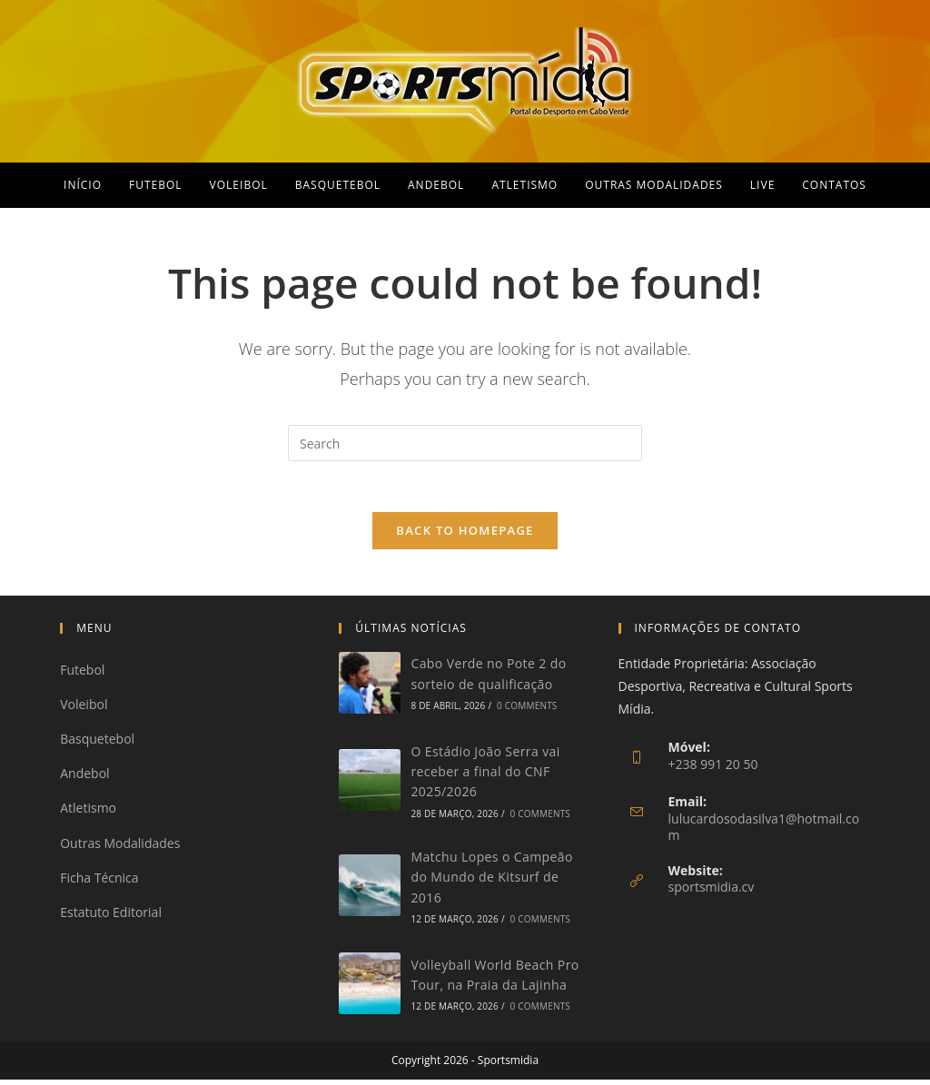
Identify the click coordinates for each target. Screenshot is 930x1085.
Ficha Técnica (99, 882)
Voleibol (83, 708)
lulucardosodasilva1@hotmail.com (764, 831)
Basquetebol (97, 744)
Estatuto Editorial (111, 916)
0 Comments (527, 711)
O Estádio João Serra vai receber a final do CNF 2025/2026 (485, 776)
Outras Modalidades (120, 847)
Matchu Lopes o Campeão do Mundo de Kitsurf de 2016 (491, 882)
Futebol (82, 674)
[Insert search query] (465, 443)
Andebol (84, 778)
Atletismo (88, 813)
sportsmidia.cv (711, 892)
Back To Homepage (464, 535)
